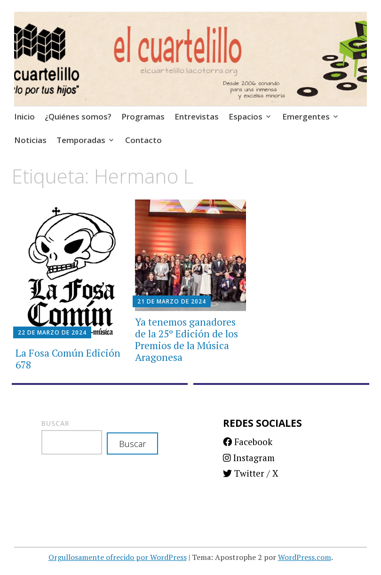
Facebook (247, 441)
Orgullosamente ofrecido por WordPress (117, 557)
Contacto (143, 140)
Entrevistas (197, 116)
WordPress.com (304, 557)
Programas (143, 116)
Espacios (245, 116)
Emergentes (306, 116)
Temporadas (80, 140)
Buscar (55, 423)
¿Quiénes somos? (78, 116)
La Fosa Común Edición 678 (68, 358)
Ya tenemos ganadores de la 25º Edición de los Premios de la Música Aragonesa (186, 339)
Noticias (30, 140)
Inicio (24, 116)
